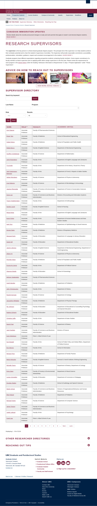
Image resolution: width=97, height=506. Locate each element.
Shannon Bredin (11, 271)
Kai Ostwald (10, 342)
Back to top (10, 476)
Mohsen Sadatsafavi (13, 277)
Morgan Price (11, 353)
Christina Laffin (11, 318)
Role (7, 112)
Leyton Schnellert (12, 377)
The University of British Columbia (10, 4)
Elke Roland (10, 395)
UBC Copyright (32, 502)
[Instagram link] (59, 463)
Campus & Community (48, 15)
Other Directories (38, 22)
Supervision (69, 15)
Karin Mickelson (11, 336)
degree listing (22, 62)
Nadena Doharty (11, 312)
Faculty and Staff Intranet (45, 471)
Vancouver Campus (73, 485)
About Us (21, 19)
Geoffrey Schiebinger (13, 154)
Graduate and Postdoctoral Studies (48, 455)
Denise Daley (11, 230)
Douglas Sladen (11, 383)
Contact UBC (46, 485)
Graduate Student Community (42, 468)
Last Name (9, 104)
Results (30, 112)
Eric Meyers (10, 348)
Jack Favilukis (11, 330)
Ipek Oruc (9, 224)
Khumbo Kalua (11, 259)
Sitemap (17, 476)
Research (30, 476)
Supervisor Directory (26, 22)
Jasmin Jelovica (11, 248)
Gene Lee (10, 195)
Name (9, 127)
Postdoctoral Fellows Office (45, 464)
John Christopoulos (12, 289)
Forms (9, 19)
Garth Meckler (11, 283)
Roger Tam (10, 136)
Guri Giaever (10, 130)
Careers (44, 493)
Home (8, 15)
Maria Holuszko (11, 359)
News (44, 489)
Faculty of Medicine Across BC (76, 495)
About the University (48, 487)
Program (35, 104)
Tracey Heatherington (13, 201)
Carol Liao (10, 418)
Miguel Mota (10, 212)
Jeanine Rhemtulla (12, 189)
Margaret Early (11, 236)
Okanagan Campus (73, 487)
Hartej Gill (10, 242)
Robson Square (72, 491)
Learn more (67, 55)
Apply (90, 15)
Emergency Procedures (12, 502)
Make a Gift (45, 495)
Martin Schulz (11, 389)
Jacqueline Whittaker (13, 301)
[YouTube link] (68, 463)
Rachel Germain (11, 295)
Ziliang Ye (9, 253)
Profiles (24, 476)
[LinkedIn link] (63, 463)
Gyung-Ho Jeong (12, 265)
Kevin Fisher (10, 218)
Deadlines (78, 15)
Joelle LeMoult (11, 412)
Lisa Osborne (11, 183)
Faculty (37, 127)
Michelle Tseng (11, 365)
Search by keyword (12, 95)
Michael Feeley (11, 400)
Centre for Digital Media (74, 493)
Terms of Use (23, 502)
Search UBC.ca (47, 496)
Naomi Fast (10, 324)
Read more (11, 37)
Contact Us (9, 468)
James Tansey (11, 406)
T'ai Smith (10, 165)
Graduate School (9, 25)
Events (44, 491)
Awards (60, 15)
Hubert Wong (11, 142)
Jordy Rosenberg (12, 159)
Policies (14, 19)
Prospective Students (18, 15)
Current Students (33, 15)
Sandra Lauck (11, 206)
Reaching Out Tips (50, 22)
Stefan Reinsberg (12, 177)
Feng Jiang (10, 371)
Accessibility (41, 502)
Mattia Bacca (10, 148)
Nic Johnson (10, 306)
